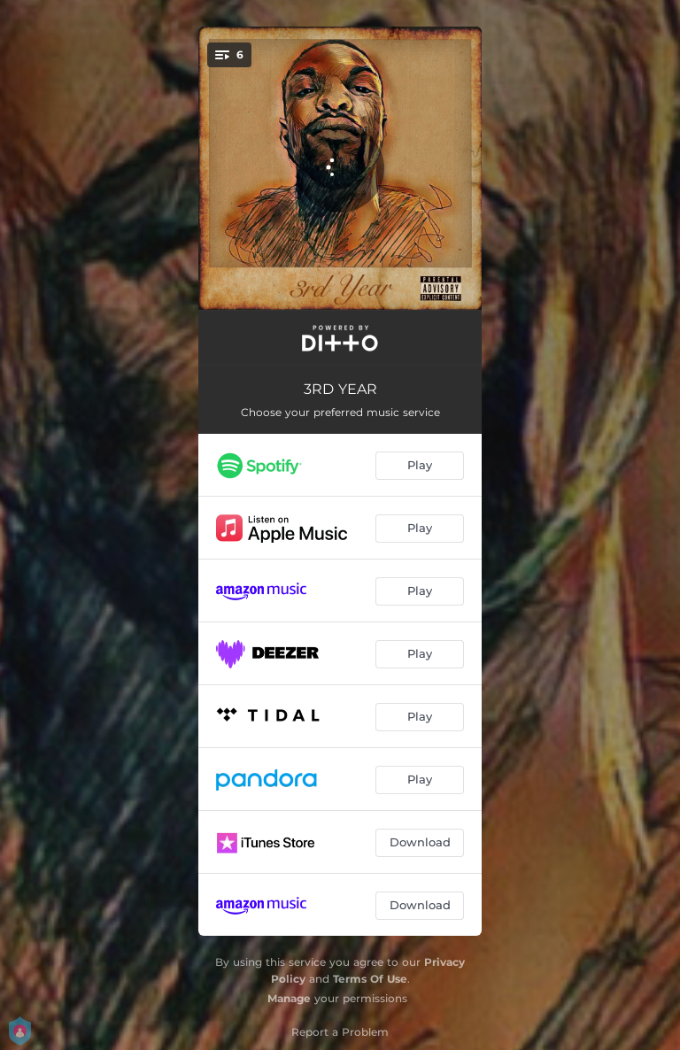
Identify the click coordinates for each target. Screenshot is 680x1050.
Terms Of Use (370, 978)
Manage (289, 998)
